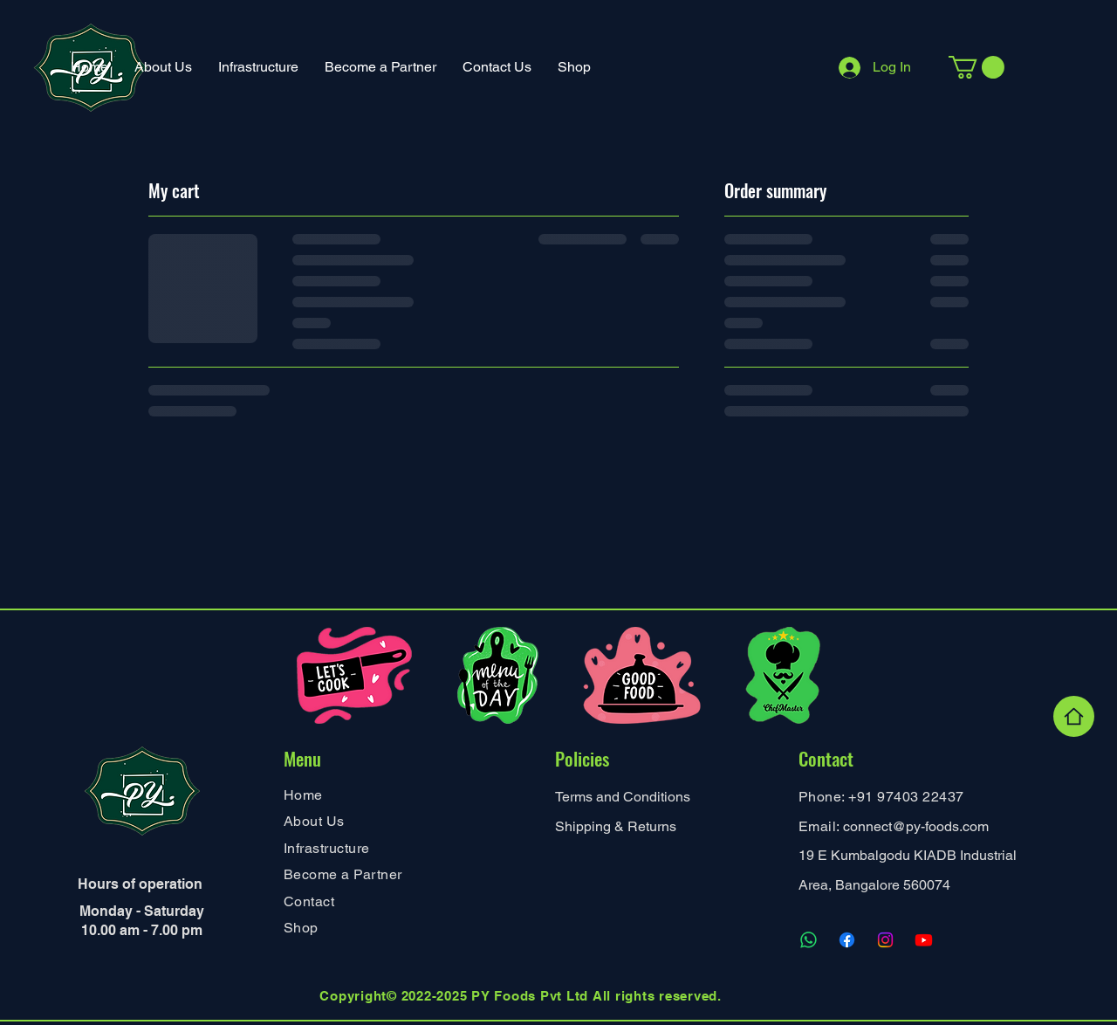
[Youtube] (924, 940)
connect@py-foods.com (916, 826)
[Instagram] (885, 940)
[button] (258, 67)
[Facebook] (847, 940)
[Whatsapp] (808, 940)
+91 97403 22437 (905, 796)
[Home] (1073, 716)
